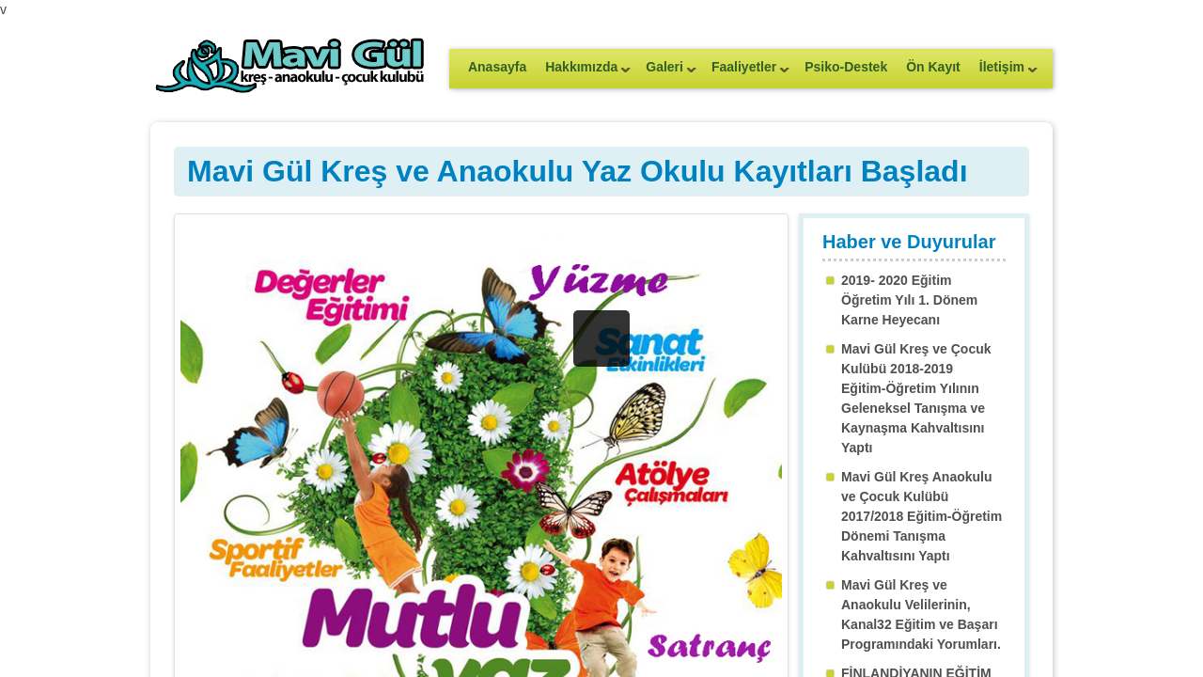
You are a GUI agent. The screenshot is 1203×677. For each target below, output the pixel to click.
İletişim (1004, 73)
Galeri (666, 73)
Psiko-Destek (846, 66)
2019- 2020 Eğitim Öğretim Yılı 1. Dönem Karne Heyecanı (909, 300)
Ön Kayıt (933, 66)
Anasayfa (497, 66)
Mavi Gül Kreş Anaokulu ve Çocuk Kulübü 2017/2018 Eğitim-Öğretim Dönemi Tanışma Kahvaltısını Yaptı (921, 516)
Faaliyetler (745, 73)
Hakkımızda (583, 73)
